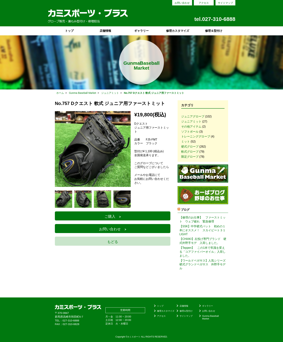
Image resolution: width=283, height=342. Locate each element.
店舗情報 (105, 30)
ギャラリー (141, 30)
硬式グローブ (190, 146)
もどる (112, 242)
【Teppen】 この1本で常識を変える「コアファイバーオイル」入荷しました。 (202, 251)
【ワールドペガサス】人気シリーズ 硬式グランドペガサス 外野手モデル (202, 264)
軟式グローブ (190, 151)
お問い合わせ (182, 2)
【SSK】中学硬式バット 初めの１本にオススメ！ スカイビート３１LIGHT (202, 230)
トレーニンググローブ (195, 136)
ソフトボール (190, 131)
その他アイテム (191, 126)
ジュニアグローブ (192, 116)
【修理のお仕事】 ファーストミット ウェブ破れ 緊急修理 (202, 219)
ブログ (185, 209)
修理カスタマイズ (177, 30)
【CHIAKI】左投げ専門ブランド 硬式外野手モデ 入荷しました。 (202, 240)
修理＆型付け (213, 30)
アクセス (204, 2)
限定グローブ (190, 156)
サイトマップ (225, 2)
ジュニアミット (191, 121)
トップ (69, 30)
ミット (185, 141)
